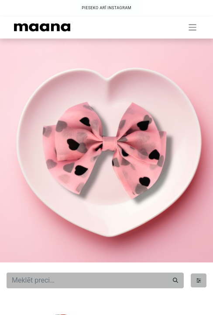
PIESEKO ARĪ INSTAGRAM (106, 8)
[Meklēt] (175, 280)
